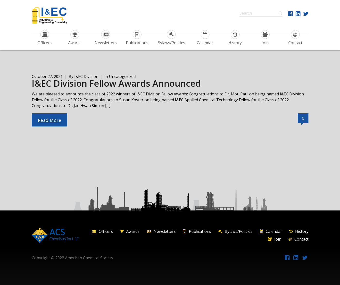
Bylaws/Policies (171, 37)
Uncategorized (122, 76)
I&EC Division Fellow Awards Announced (116, 83)
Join (265, 37)
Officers (45, 37)
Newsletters (106, 37)
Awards (75, 37)
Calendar (205, 37)
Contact (295, 37)
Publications (137, 37)
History (235, 37)
